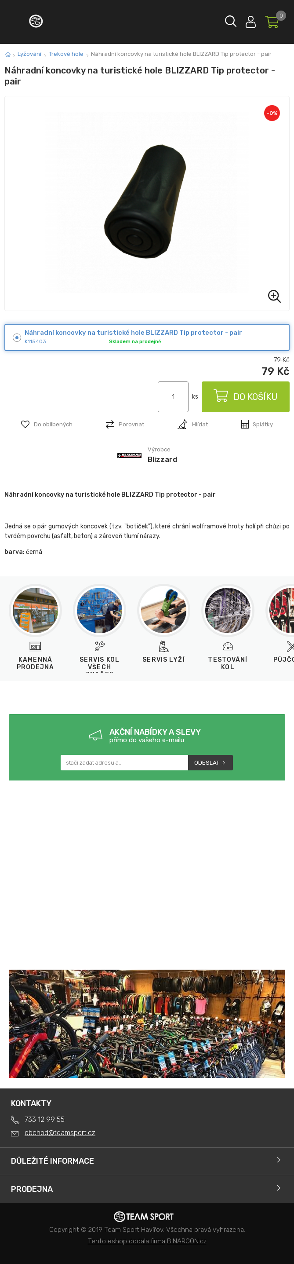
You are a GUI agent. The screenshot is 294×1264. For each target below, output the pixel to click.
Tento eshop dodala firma (126, 1241)
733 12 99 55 (45, 1119)
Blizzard (162, 459)
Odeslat (206, 762)
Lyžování (29, 54)
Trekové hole (66, 54)
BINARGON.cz (187, 1241)
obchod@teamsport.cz (60, 1132)
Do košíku (246, 396)
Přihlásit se (251, 20)
